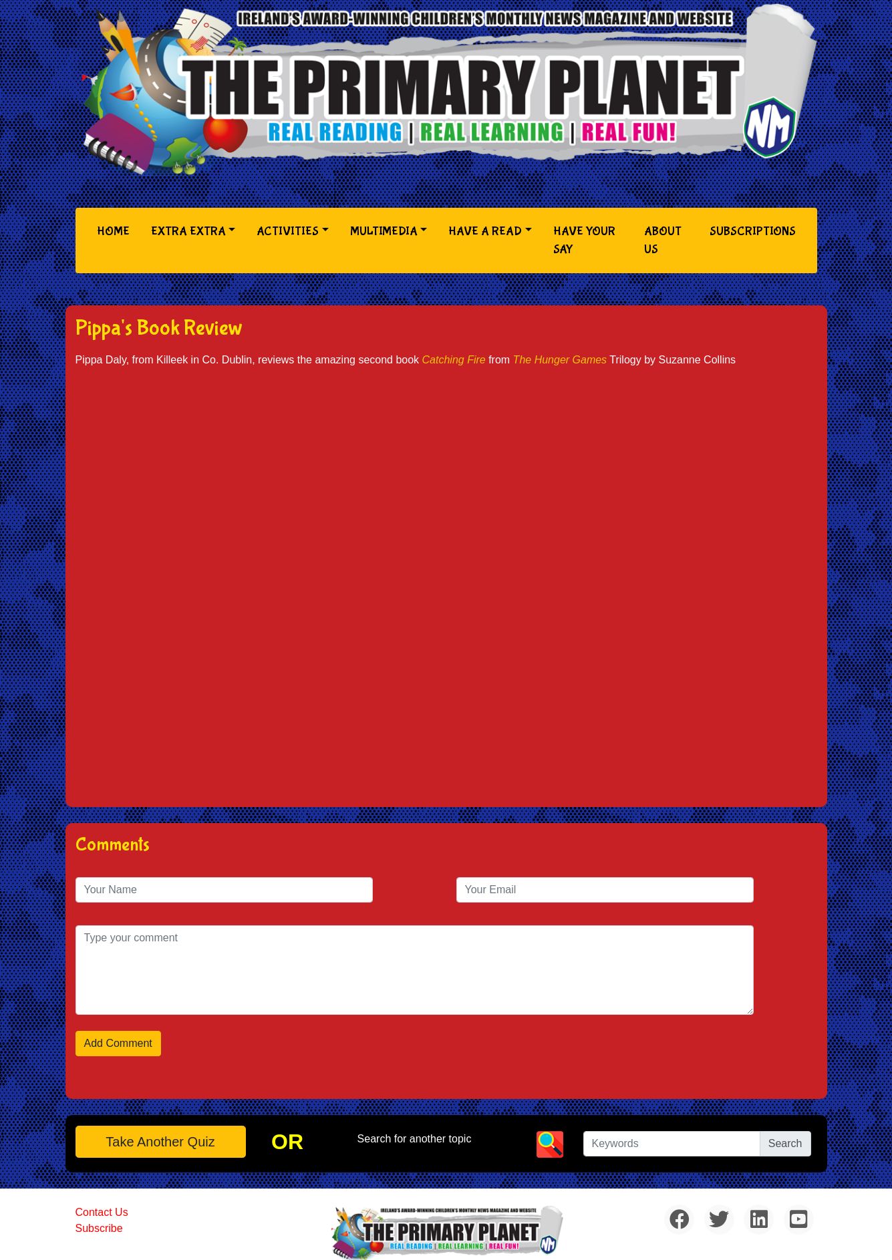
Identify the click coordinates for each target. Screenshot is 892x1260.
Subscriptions (753, 231)
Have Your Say (584, 240)
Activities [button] (288, 231)
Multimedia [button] (384, 231)
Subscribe (99, 1228)
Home (116, 230)
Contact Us (102, 1212)
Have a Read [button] (485, 231)
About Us (663, 240)
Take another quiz (160, 1141)
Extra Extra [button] (188, 231)
